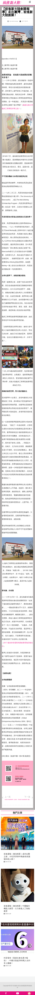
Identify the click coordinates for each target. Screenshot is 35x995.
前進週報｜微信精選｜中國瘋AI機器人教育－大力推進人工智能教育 (17, 908)
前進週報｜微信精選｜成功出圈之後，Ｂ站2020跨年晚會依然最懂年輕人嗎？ (17, 856)
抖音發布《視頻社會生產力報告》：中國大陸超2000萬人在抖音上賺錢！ (17, 960)
